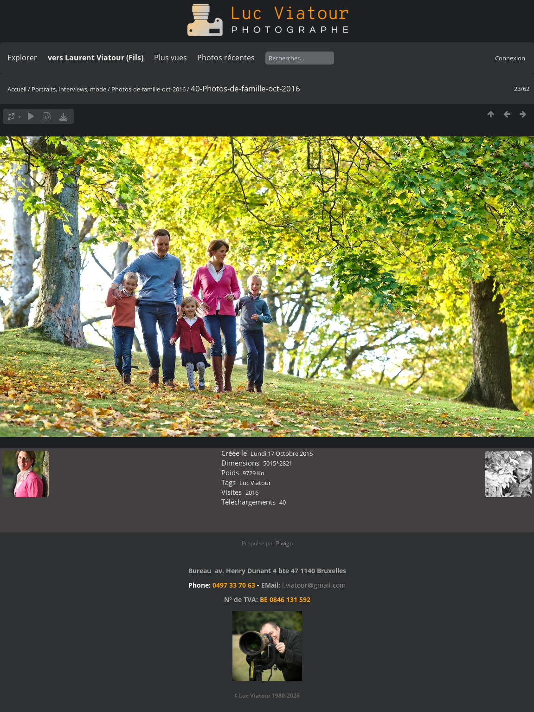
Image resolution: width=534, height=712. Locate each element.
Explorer (22, 57)
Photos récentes (226, 57)
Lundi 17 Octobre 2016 (282, 453)
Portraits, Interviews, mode (69, 89)
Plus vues (170, 57)
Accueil (16, 89)
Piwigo (284, 543)
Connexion (510, 58)
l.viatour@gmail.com (314, 585)
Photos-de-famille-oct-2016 (148, 89)
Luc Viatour (255, 483)
